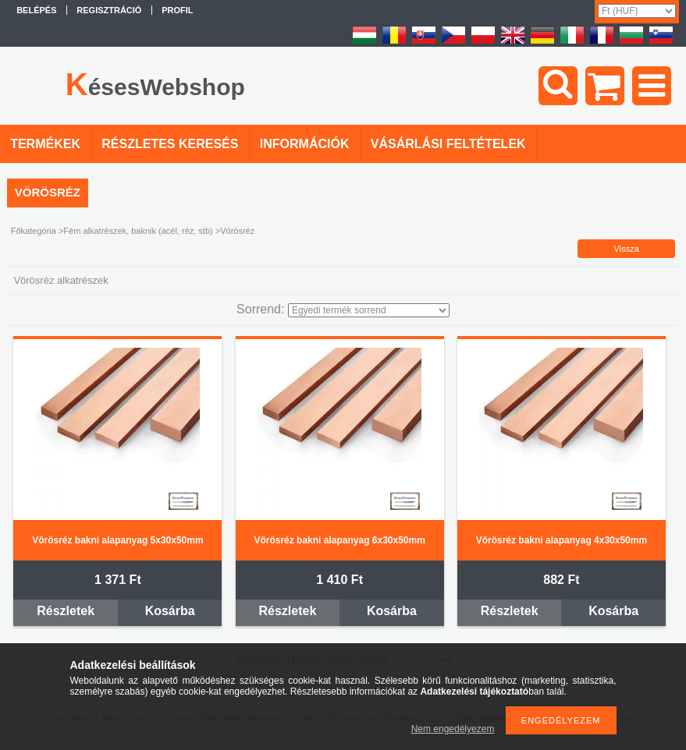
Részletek (65, 610)
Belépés (36, 10)
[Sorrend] (369, 310)
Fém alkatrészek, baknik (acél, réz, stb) (137, 230)
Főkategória (33, 230)
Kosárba (170, 610)
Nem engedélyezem (453, 728)
